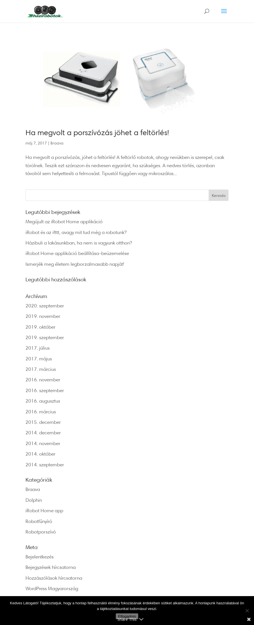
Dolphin (34, 500)
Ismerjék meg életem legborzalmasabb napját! (75, 264)
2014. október (41, 454)
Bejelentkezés (40, 557)
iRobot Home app (44, 510)
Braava (57, 143)
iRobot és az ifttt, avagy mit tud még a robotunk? (76, 232)
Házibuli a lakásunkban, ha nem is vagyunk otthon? (79, 243)
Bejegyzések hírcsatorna (51, 567)
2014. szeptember (45, 464)
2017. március (41, 369)
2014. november (43, 443)
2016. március (41, 411)
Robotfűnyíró (39, 521)
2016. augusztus (43, 401)
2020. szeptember (45, 306)
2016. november (43, 379)
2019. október (41, 327)
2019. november (43, 316)
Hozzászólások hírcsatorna (54, 578)
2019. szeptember (45, 337)
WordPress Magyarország (52, 588)
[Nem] (247, 610)
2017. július (38, 348)
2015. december (43, 422)
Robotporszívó (41, 532)
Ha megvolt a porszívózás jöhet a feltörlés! (97, 132)
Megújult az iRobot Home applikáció (64, 221)
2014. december (43, 432)
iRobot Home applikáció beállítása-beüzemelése (77, 253)
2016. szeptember (45, 390)
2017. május (39, 359)
